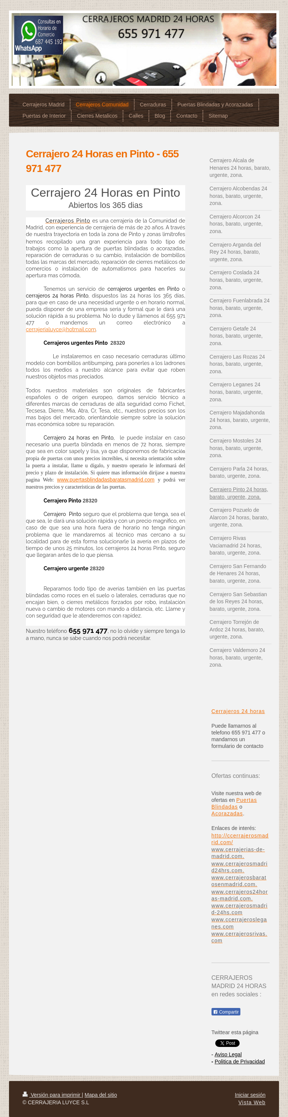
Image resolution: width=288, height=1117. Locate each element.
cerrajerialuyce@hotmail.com (61, 329)
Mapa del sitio (101, 1095)
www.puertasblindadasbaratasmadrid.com (105, 480)
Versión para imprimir (52, 1095)
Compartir (226, 1012)
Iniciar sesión (250, 1095)
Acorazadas (227, 813)
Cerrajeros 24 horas (238, 711)
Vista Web (252, 1102)
